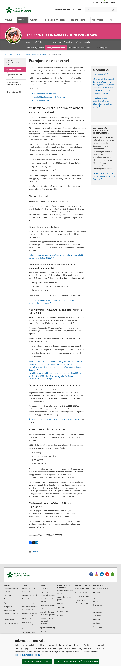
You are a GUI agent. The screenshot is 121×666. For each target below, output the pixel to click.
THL (5, 54)
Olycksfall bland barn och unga (14, 76)
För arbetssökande (99, 609)
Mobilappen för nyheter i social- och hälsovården (11, 613)
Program (60, 604)
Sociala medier (9, 620)
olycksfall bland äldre (40, 100)
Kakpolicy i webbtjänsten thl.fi (28, 654)
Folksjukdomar (27, 599)
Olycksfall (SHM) (100, 74)
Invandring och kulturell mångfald (28, 623)
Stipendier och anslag (47, 628)
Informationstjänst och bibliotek (48, 600)
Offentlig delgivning (11, 623)
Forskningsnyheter (64, 611)
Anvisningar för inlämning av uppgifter (83, 601)
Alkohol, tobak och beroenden (28, 589)
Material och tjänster (82, 592)
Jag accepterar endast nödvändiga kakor (76, 661)
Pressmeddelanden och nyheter (11, 589)
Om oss (95, 601)
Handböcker (97, 592)
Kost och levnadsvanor (30, 633)
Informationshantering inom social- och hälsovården (30, 616)
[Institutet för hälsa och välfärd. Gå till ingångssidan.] (30, 574)
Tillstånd (43, 631)
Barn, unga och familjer (30, 595)
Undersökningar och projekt (64, 598)
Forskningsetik (62, 615)
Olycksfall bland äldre (14, 92)
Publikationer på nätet (101, 588)
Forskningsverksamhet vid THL (65, 591)
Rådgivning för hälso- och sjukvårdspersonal (48, 613)
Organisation (97, 605)
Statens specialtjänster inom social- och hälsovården (48, 621)
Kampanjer (8, 607)
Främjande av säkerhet (13, 69)
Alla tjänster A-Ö (45, 588)
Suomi (95, 3)
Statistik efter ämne (82, 588)
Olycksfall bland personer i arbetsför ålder (14, 84)
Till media (77, 10)
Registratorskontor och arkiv (48, 606)
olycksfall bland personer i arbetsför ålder (49, 97)
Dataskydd (96, 619)
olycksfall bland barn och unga (44, 93)
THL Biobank (61, 607)
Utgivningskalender (82, 596)
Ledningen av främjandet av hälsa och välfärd (61, 35)
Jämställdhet (26, 629)
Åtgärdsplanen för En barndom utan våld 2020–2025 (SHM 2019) (55, 419)
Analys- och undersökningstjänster (48, 593)
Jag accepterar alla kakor (37, 661)
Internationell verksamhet (98, 614)
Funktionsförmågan (29, 603)
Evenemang (8, 595)
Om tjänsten (97, 623)
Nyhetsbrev (8, 603)
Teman (10, 54)
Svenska (104, 3)
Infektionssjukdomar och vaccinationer (29, 608)
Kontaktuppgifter (62, 10)
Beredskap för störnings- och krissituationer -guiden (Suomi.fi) (104, 176)
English (114, 3)
